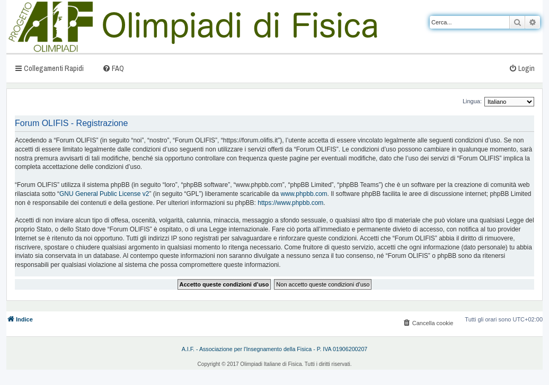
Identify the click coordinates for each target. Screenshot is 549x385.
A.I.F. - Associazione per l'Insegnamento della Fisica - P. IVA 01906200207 (275, 349)
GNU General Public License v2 (104, 194)
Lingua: (472, 101)
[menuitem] (113, 68)
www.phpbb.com (304, 194)
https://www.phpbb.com (290, 203)
